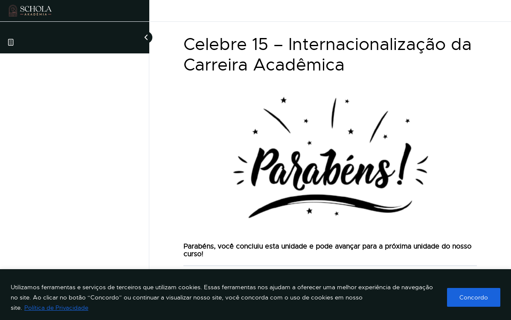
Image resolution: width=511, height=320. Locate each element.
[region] (255, 294)
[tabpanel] (330, 171)
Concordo (473, 297)
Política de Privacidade (56, 307)
